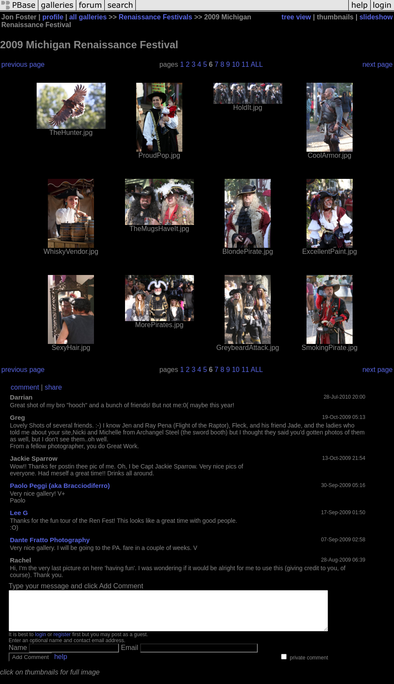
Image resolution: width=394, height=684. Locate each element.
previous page (23, 64)
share (53, 387)
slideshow (376, 17)
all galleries (87, 17)
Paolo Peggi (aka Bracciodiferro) (60, 485)
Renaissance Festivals (155, 17)
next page (378, 64)
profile (52, 17)
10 (236, 64)
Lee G (19, 512)
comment (25, 387)
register (62, 642)
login (40, 642)
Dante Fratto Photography (50, 539)
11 (245, 64)
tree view (296, 17)
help (60, 664)
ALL (257, 64)
